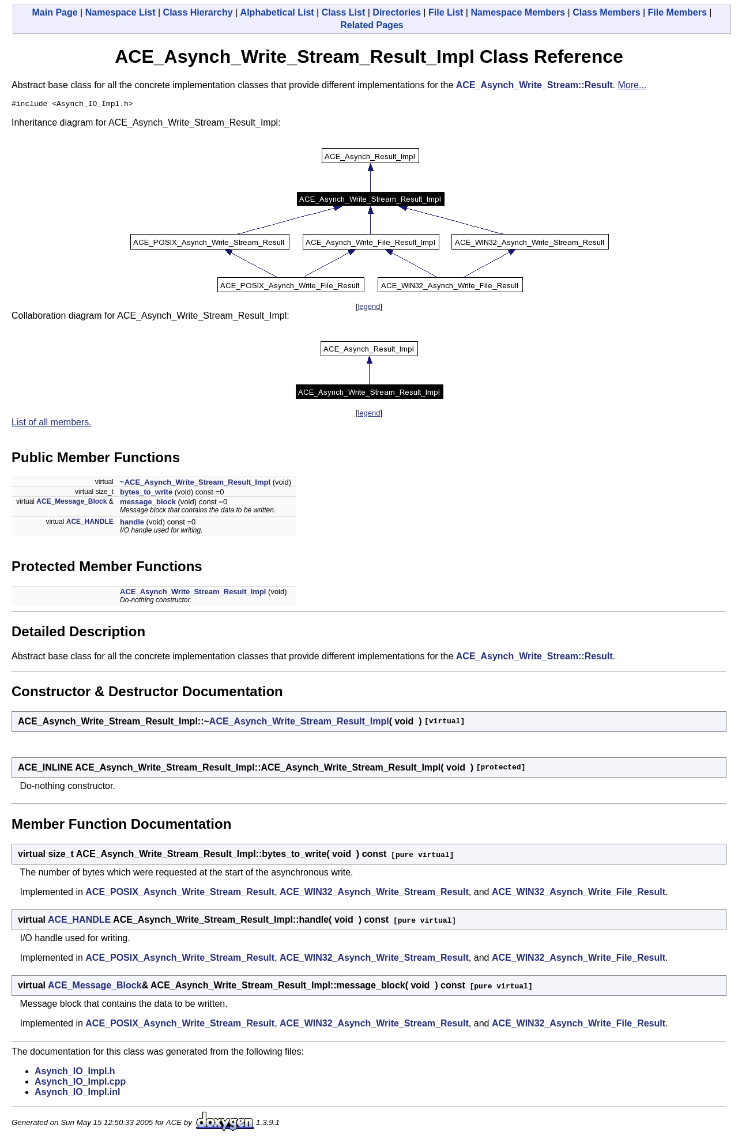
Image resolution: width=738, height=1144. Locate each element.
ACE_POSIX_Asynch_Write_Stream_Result (179, 893)
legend (368, 308)
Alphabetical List (277, 12)
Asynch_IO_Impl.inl (77, 1093)
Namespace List (120, 12)
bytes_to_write (146, 493)
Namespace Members (517, 12)
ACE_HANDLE (90, 523)
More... (631, 85)
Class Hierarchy (198, 12)
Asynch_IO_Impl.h (75, 1073)
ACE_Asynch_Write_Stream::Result (534, 85)
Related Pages (371, 25)
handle (132, 523)
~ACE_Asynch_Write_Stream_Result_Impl (195, 484)
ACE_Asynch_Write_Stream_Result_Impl (193, 593)
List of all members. (52, 424)
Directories (396, 12)
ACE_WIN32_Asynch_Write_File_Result (578, 893)
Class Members (606, 12)
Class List (344, 12)
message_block (148, 503)
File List (445, 12)
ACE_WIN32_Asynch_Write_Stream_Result (374, 893)
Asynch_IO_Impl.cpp (80, 1083)
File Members (677, 12)
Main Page (55, 12)
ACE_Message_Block (71, 503)
